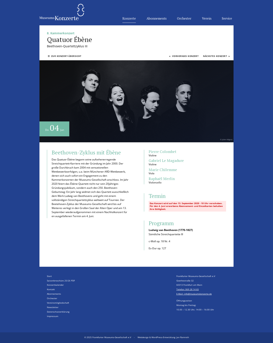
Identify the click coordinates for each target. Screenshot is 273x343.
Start (49, 276)
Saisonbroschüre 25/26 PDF (61, 280)
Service (227, 18)
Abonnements (157, 18)
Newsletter (52, 307)
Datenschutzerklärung (58, 311)
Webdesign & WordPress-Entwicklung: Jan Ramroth (163, 337)
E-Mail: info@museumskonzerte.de (194, 294)
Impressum (52, 316)
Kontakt (51, 289)
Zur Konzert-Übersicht (64, 56)
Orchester (184, 18)
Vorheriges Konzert (184, 56)
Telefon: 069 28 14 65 (187, 289)
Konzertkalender (55, 285)
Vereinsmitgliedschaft (58, 302)
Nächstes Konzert (216, 56)
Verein (206, 18)
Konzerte (129, 18)
